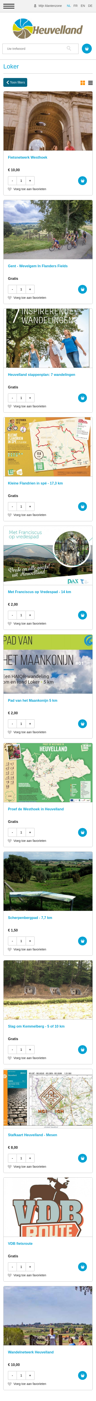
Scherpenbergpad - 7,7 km (30, 918)
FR (75, 5)
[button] (8, 6)
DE (90, 5)
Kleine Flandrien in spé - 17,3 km (35, 483)
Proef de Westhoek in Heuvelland (36, 809)
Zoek (68, 48)
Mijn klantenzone (50, 5)
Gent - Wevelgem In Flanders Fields (38, 266)
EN (83, 5)
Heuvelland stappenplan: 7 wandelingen (41, 375)
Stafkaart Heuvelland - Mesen (32, 1135)
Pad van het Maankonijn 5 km (32, 700)
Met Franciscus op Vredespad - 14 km (39, 592)
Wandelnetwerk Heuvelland (31, 1352)
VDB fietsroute (20, 1243)
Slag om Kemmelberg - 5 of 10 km (36, 1026)
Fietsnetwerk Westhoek (27, 157)
